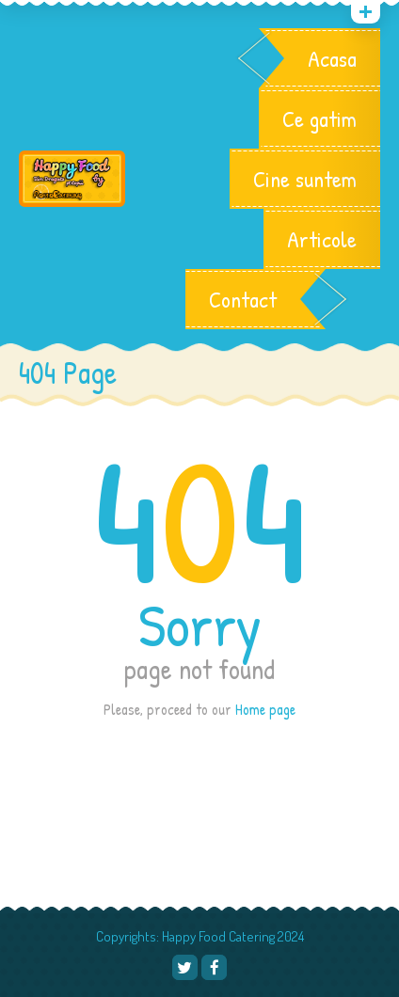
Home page (265, 709)
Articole (321, 239)
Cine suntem (305, 179)
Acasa (332, 58)
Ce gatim (319, 118)
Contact (242, 299)
